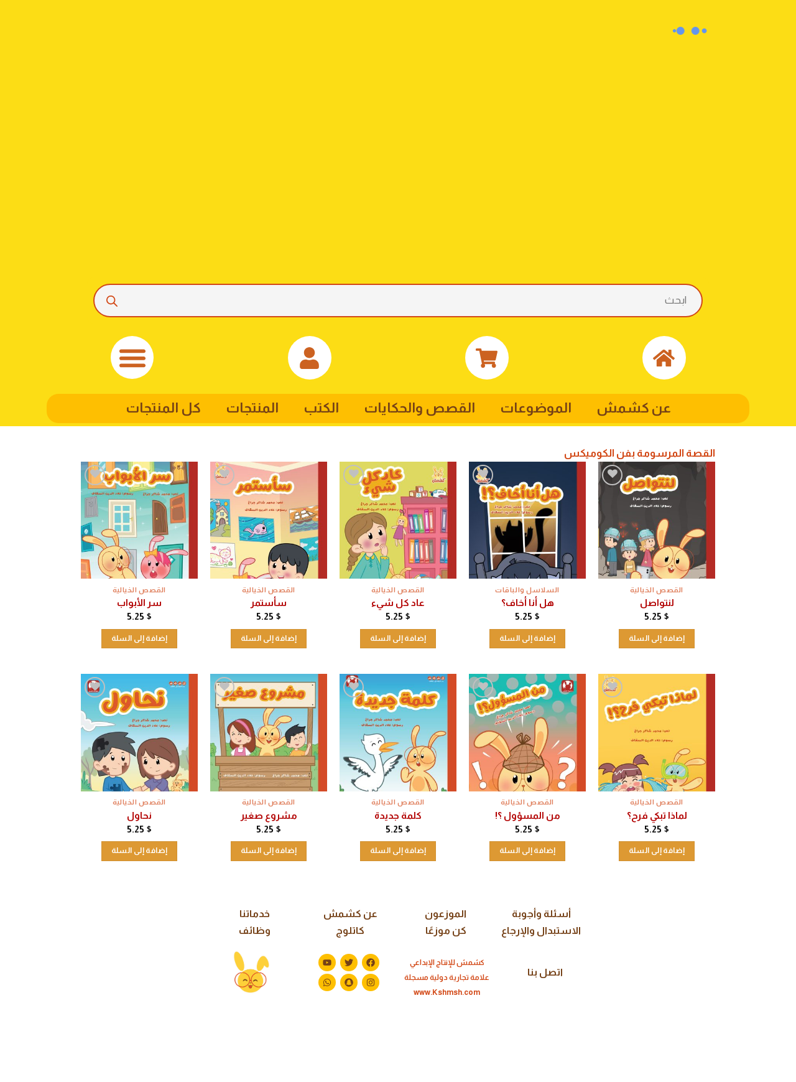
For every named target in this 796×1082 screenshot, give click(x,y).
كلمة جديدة (398, 815)
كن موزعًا (445, 930)
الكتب (321, 408)
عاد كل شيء (398, 602)
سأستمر (269, 602)
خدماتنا (254, 913)
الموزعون (445, 913)
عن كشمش (633, 408)
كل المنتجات (163, 408)
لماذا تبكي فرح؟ (657, 815)
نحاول (139, 815)
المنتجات (252, 408)
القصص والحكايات (419, 408)
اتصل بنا (545, 972)
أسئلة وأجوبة (541, 913)
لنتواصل (657, 602)
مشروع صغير (269, 815)
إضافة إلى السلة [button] (657, 638)
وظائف (255, 930)
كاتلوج (350, 930)
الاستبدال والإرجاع (541, 930)
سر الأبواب (139, 602)
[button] (132, 357)
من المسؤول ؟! (527, 815)
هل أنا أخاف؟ (527, 602)
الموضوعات (536, 408)
